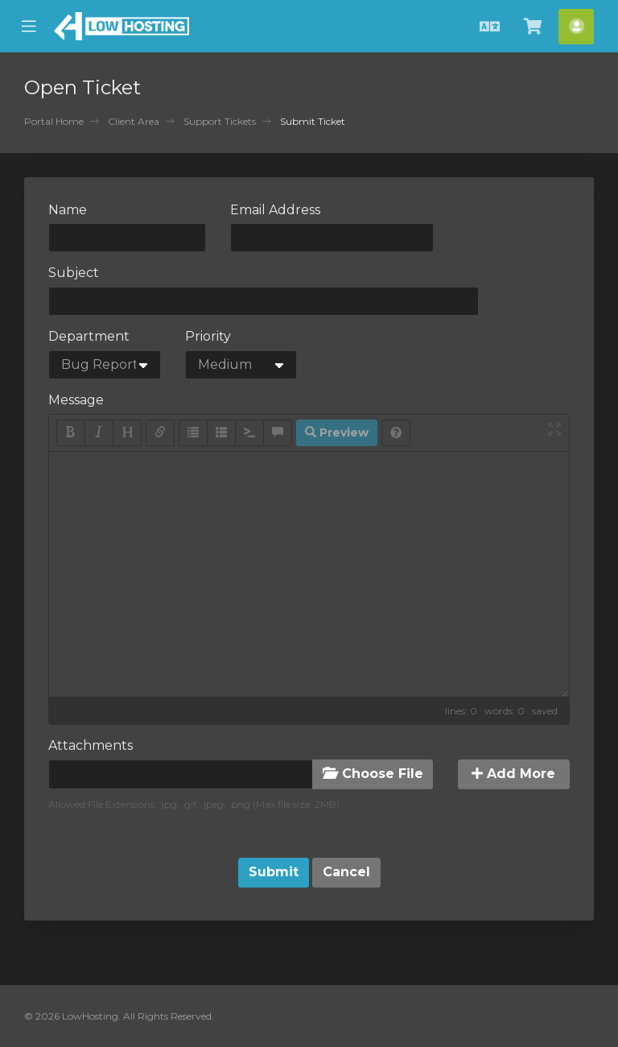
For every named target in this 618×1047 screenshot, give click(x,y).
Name (67, 209)
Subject (73, 272)
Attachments (90, 745)
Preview (337, 432)
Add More (513, 773)
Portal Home (54, 121)
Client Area (133, 121)
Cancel (346, 871)
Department (89, 336)
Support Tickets (219, 121)
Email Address (275, 209)
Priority (208, 336)
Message (76, 400)
